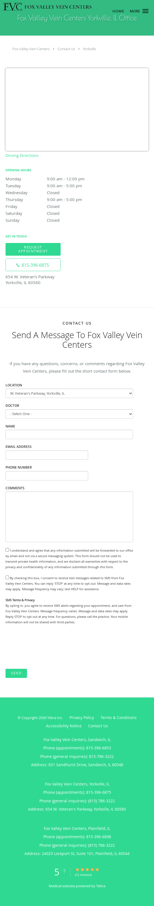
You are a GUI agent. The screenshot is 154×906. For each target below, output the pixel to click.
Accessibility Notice (64, 725)
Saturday (54, 213)
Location (14, 385)
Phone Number (19, 467)
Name (10, 426)
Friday (54, 206)
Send (16, 673)
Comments (15, 488)
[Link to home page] (64, 6)
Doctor (12, 405)
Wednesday (54, 192)
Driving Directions (22, 155)
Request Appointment (33, 249)
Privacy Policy (81, 717)
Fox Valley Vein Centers (31, 48)
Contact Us (66, 48)
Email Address (19, 446)
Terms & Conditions (119, 717)
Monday (54, 178)
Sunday (54, 220)
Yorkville (89, 48)
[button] (145, 11)
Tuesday (54, 185)
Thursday (54, 199)
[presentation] (47, 647)
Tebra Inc (54, 717)
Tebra (100, 885)
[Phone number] (33, 264)
